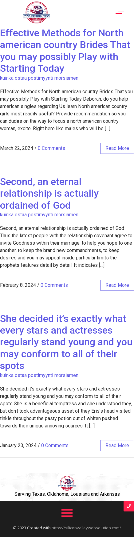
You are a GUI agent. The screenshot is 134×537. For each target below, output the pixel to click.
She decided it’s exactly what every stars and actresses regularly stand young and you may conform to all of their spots (66, 342)
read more (117, 148)
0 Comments (51, 148)
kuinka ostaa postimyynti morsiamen (39, 78)
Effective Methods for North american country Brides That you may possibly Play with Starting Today (65, 50)
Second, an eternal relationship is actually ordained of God (49, 193)
